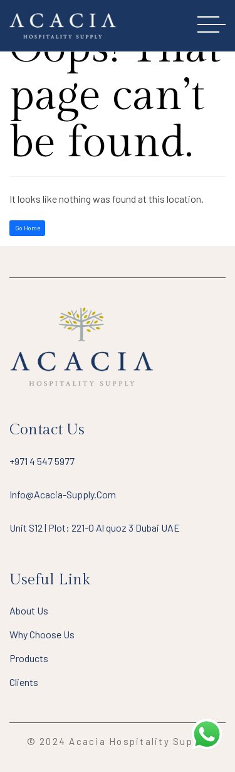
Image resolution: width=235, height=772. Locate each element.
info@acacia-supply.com (62, 494)
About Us (28, 610)
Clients (23, 682)
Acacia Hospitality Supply (138, 741)
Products (28, 658)
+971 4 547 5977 (42, 461)
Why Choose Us (42, 634)
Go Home (27, 228)
